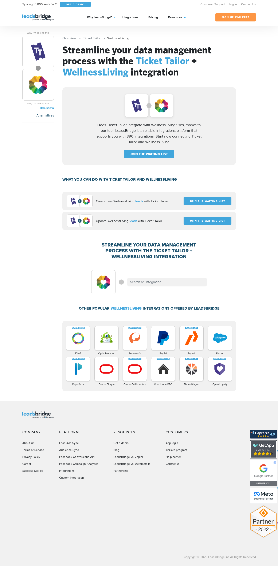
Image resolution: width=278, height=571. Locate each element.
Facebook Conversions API (76, 457)
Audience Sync (69, 450)
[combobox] (167, 282)
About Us (28, 443)
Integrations (130, 17)
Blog (116, 450)
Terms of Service (33, 450)
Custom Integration (71, 478)
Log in (233, 4)
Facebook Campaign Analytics (78, 464)
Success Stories (32, 471)
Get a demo (121, 443)
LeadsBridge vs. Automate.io (131, 464)
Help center (173, 457)
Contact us (173, 464)
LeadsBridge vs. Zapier (128, 457)
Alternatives (45, 115)
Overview (47, 108)
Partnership (120, 471)
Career (26, 464)
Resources (175, 17)
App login (172, 443)
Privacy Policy (31, 457)
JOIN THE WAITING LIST (149, 154)
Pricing (153, 17)
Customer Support (212, 4)
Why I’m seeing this (38, 33)
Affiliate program (176, 450)
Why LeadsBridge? (99, 17)
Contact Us (248, 4)
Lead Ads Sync (69, 443)
